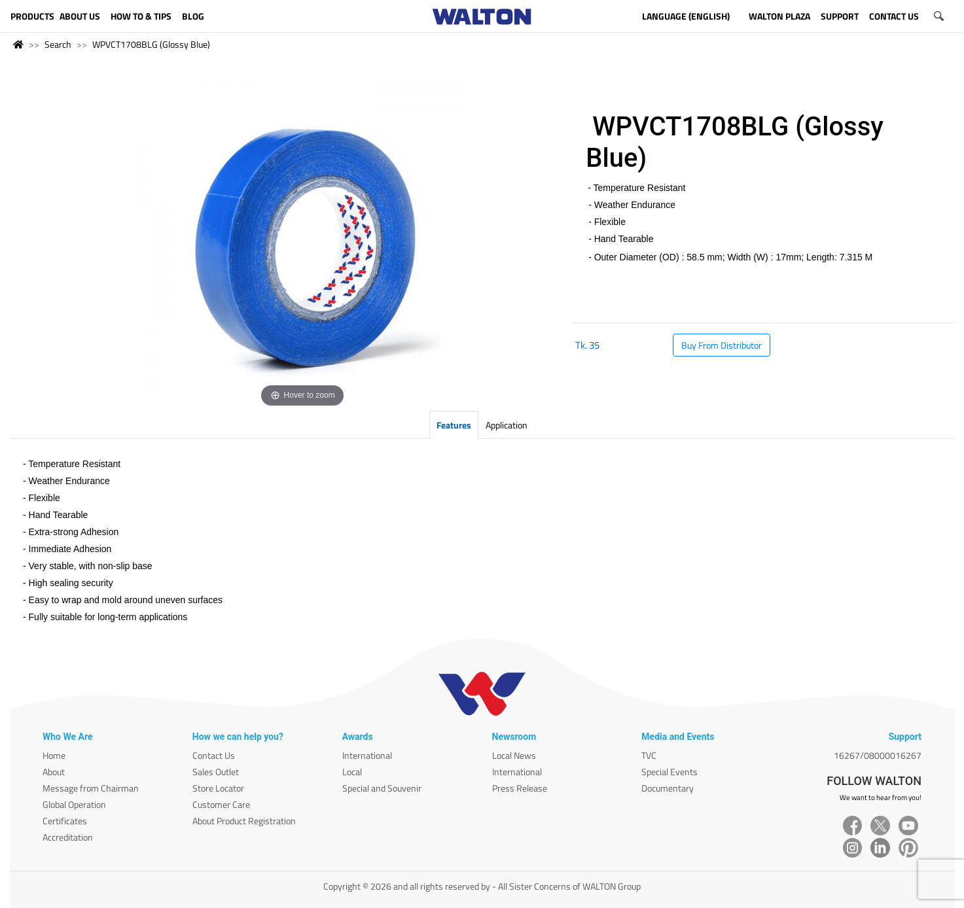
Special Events (669, 771)
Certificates (65, 821)
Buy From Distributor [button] (721, 345)
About (54, 771)
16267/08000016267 (877, 755)
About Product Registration (244, 821)
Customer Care (221, 804)
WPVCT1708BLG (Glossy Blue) (151, 44)
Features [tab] (454, 425)
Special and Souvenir (381, 788)
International (367, 755)
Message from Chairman (91, 788)
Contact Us (213, 755)
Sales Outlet (215, 771)
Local (352, 771)
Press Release (519, 788)
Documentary (667, 788)
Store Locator (218, 788)
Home (54, 755)
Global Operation (74, 804)
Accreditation (68, 837)
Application (506, 425)
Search (58, 44)
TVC (648, 755)
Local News (514, 755)
